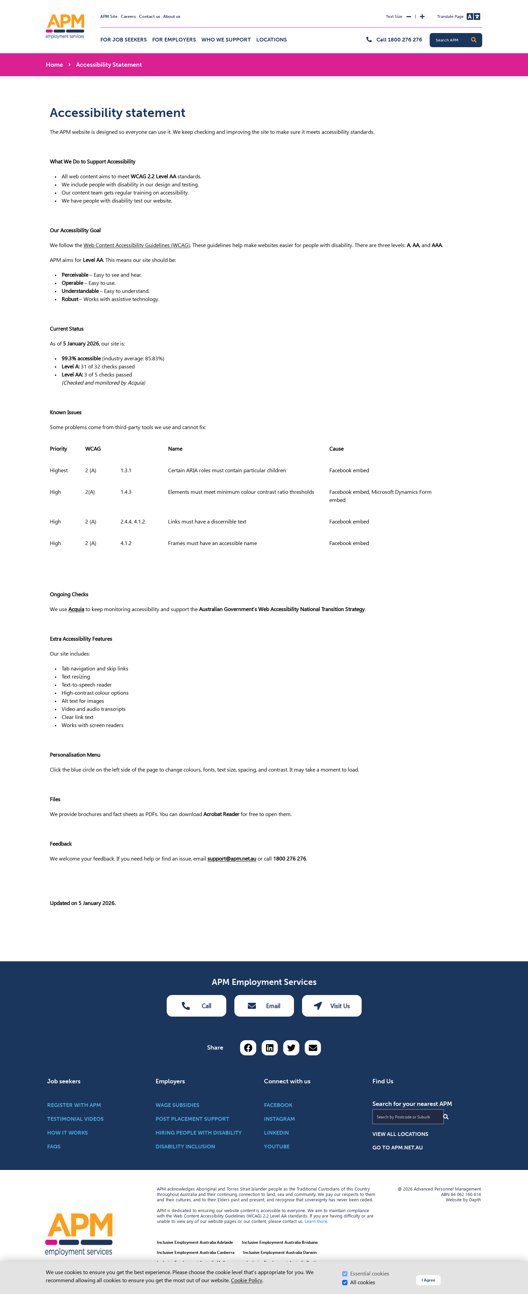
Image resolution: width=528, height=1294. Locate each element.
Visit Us (332, 1006)
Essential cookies (369, 1273)
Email (264, 1006)
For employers (174, 39)
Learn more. (316, 1221)
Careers (128, 16)
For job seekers (123, 39)
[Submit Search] (446, 1116)
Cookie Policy (246, 1280)
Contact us (149, 16)
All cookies (362, 1282)
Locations (271, 39)
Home (54, 64)
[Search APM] (458, 40)
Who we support (226, 39)
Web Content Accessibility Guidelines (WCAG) (137, 245)
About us (171, 16)
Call (196, 1006)
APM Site (109, 16)
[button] (474, 40)
